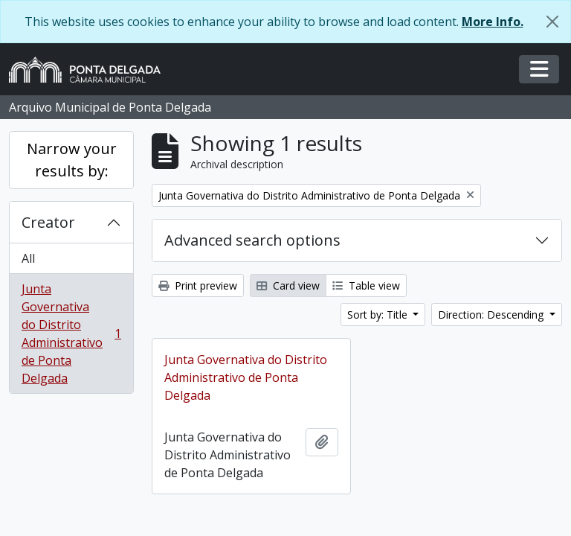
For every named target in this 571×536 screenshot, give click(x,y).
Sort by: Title (378, 314)
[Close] (552, 21)
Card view (288, 285)
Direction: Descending (492, 314)
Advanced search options (252, 240)
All (28, 258)
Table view (366, 285)
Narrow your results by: (72, 159)
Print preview (197, 285)
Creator (48, 222)
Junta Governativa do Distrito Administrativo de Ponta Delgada (71, 333)
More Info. (492, 21)
